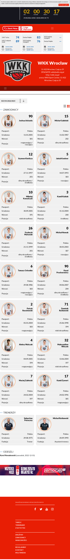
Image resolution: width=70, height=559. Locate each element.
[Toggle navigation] (52, 28)
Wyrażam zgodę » (63, 5)
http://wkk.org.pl (52, 75)
